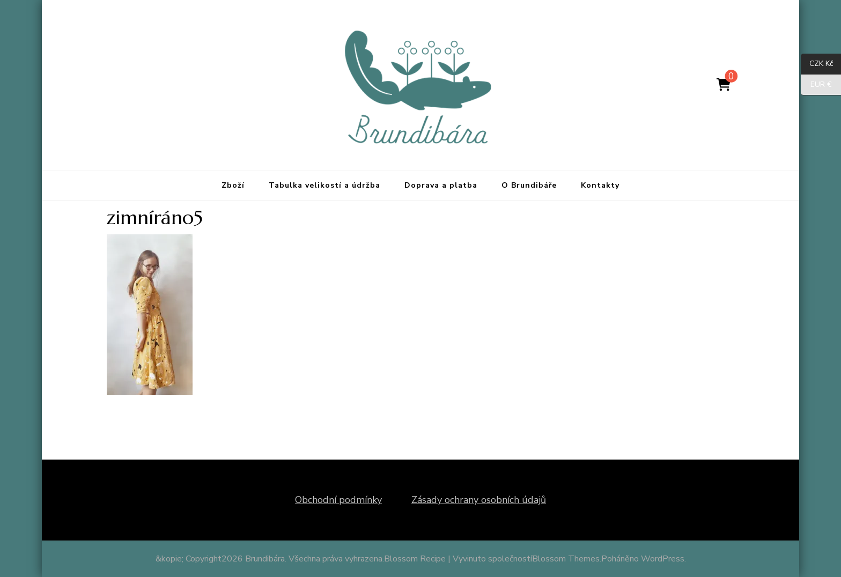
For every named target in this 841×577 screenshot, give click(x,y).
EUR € (816, 85)
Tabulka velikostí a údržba (324, 185)
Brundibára (265, 559)
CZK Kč (817, 64)
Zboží (233, 185)
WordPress (662, 559)
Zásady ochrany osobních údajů (478, 499)
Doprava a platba (440, 185)
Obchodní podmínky (338, 499)
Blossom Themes (566, 559)
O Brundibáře (529, 185)
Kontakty (600, 185)
